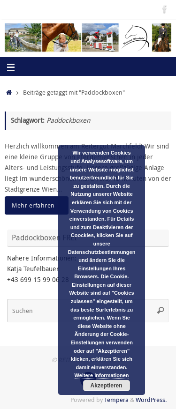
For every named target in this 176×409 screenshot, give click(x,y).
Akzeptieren (106, 385)
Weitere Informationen (102, 375)
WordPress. (151, 399)
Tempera (116, 399)
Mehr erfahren (38, 205)
